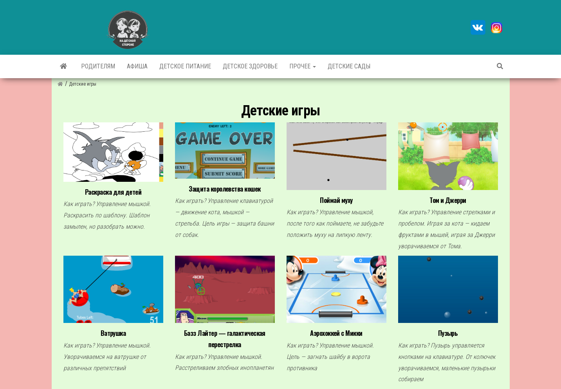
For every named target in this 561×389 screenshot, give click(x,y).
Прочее (302, 66)
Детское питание (185, 66)
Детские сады (349, 66)
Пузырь (448, 333)
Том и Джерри (447, 200)
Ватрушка (113, 333)
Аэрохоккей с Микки (336, 333)
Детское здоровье (250, 66)
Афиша (137, 66)
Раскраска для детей (113, 192)
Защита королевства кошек (225, 189)
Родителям (98, 66)
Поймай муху (336, 200)
